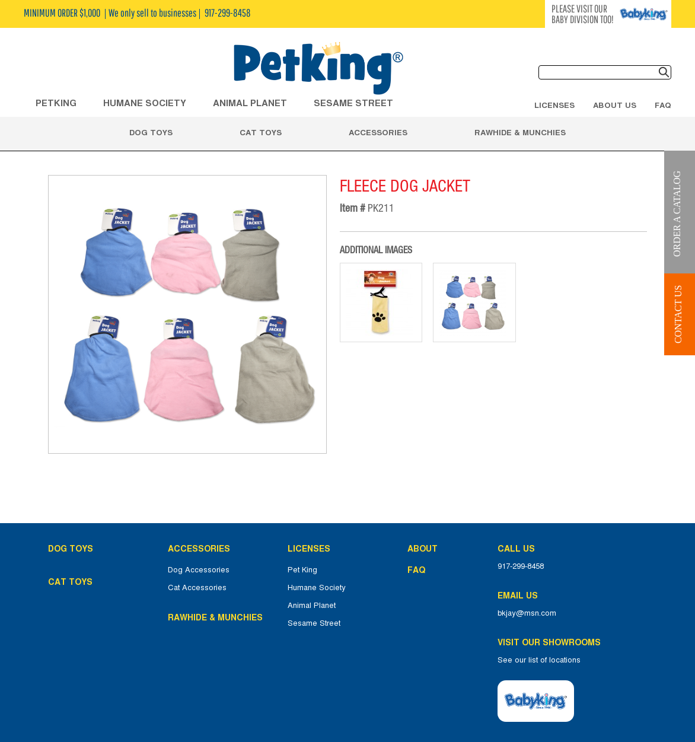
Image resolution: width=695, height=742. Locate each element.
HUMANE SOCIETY (144, 103)
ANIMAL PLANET (250, 103)
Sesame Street (353, 103)
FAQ (663, 105)
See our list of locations (539, 660)
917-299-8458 (521, 566)
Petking (56, 103)
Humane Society (317, 588)
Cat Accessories (197, 588)
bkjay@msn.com (527, 613)
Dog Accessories (198, 570)
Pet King (302, 570)
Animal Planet (312, 605)
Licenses (554, 105)
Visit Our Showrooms (551, 642)
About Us (614, 105)
